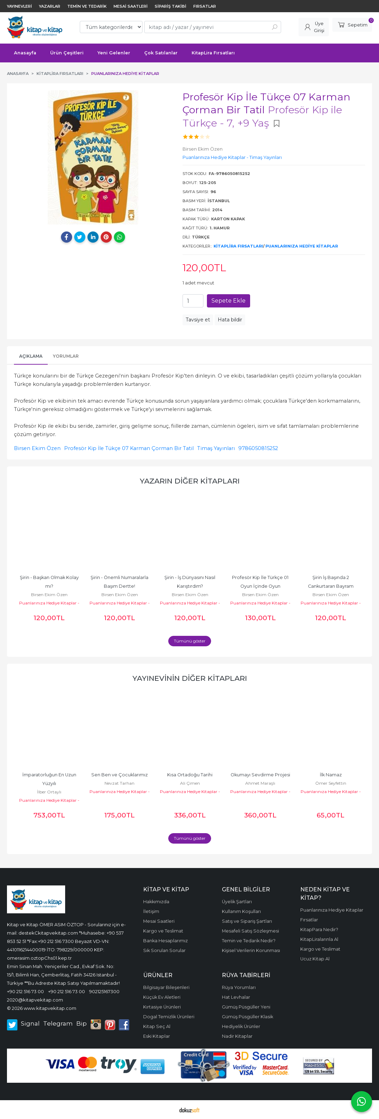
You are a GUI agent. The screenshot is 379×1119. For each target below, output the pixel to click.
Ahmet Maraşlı (260, 783)
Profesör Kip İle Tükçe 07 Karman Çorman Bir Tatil (129, 448)
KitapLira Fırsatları (238, 246)
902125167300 (104, 991)
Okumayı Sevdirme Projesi (260, 774)
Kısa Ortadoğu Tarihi (189, 774)
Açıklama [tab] (30, 356)
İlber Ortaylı (49, 791)
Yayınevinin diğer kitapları (189, 678)
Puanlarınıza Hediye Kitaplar (301, 246)
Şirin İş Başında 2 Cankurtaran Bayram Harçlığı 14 (331, 586)
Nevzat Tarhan (119, 783)
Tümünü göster (190, 641)
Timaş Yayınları (216, 448)
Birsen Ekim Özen (37, 448)
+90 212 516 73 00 (25, 991)
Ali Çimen (190, 783)
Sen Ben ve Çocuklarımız (119, 774)
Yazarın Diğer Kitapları (190, 481)
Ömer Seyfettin (330, 783)
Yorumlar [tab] (66, 356)
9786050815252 (258, 448)
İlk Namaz (331, 774)
